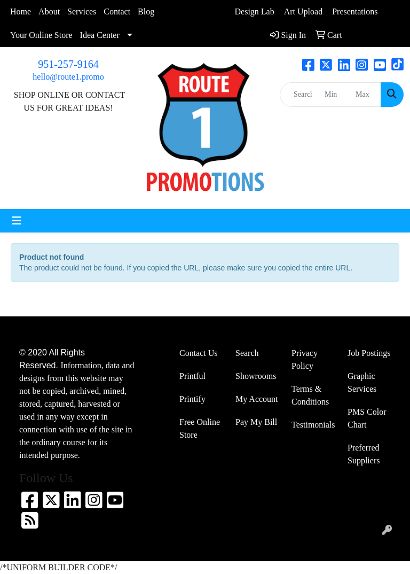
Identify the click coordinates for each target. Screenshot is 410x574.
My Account (256, 399)
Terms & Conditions (310, 395)
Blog (146, 11)
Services (81, 11)
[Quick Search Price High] (365, 94)
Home (20, 11)
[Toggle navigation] (16, 220)
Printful (192, 376)
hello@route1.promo (68, 76)
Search (247, 353)
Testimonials (313, 424)
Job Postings (369, 353)
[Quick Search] (299, 94)
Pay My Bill (256, 421)
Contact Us (198, 353)
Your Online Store (41, 35)
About (49, 11)
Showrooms (255, 376)
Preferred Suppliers (364, 454)
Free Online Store (199, 428)
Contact (117, 11)
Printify (192, 399)
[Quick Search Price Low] (334, 94)
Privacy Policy (304, 359)
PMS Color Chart (367, 418)
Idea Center (100, 35)
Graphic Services (362, 382)
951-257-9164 (68, 64)
